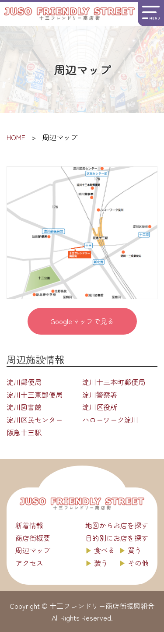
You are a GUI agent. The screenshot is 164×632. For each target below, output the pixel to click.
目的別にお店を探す (116, 538)
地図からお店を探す (116, 525)
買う (135, 550)
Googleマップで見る (82, 321)
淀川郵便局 (24, 382)
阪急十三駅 (24, 432)
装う (101, 563)
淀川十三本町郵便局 (113, 382)
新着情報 (29, 525)
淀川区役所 (99, 407)
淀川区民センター (35, 419)
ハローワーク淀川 (110, 419)
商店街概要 (32, 538)
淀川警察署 (99, 394)
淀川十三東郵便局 (35, 394)
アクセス (29, 563)
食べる (104, 550)
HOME (16, 137)
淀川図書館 (24, 407)
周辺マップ (32, 550)
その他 (138, 563)
